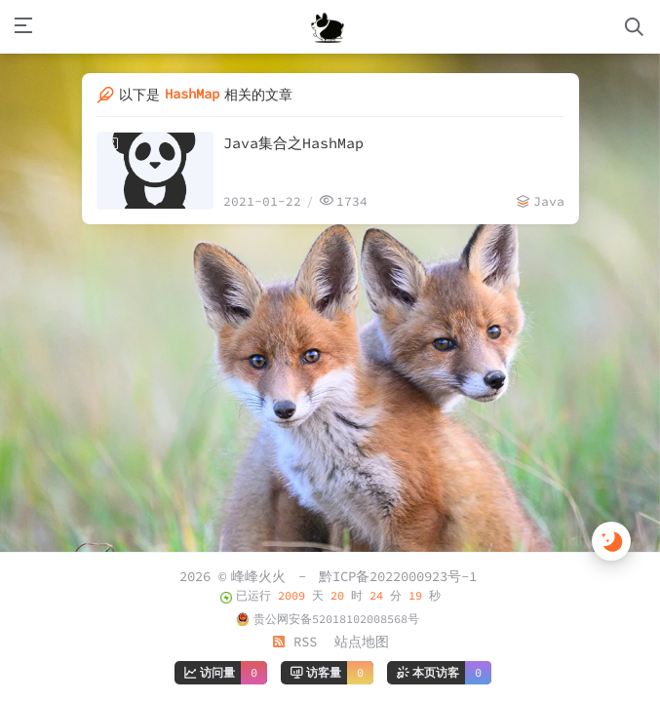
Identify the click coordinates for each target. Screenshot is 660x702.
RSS (294, 641)
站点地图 (361, 641)
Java (548, 201)
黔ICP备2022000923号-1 (398, 576)
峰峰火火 (258, 576)
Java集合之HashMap (293, 143)
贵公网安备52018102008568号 (336, 618)
